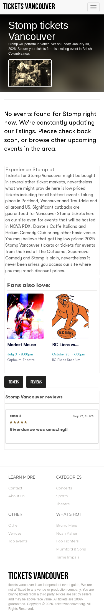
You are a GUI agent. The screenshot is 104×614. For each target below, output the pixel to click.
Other (13, 525)
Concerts (64, 488)
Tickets (14, 382)
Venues (14, 533)
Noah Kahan (67, 533)
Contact (15, 488)
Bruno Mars (66, 525)
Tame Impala (68, 557)
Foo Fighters (67, 541)
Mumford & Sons (71, 549)
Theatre (63, 504)
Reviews (36, 382)
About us (16, 496)
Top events (17, 541)
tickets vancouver (38, 575)
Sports (62, 496)
